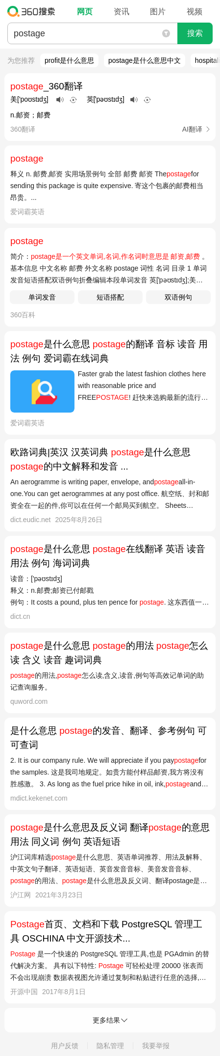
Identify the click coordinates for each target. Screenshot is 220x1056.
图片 (158, 11)
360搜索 (33, 11)
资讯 (121, 11)
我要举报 (156, 1046)
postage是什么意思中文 (144, 60)
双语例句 (178, 297)
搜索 (195, 33)
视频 (194, 11)
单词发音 (42, 297)
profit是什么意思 (69, 60)
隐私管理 (110, 1046)
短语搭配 (110, 297)
